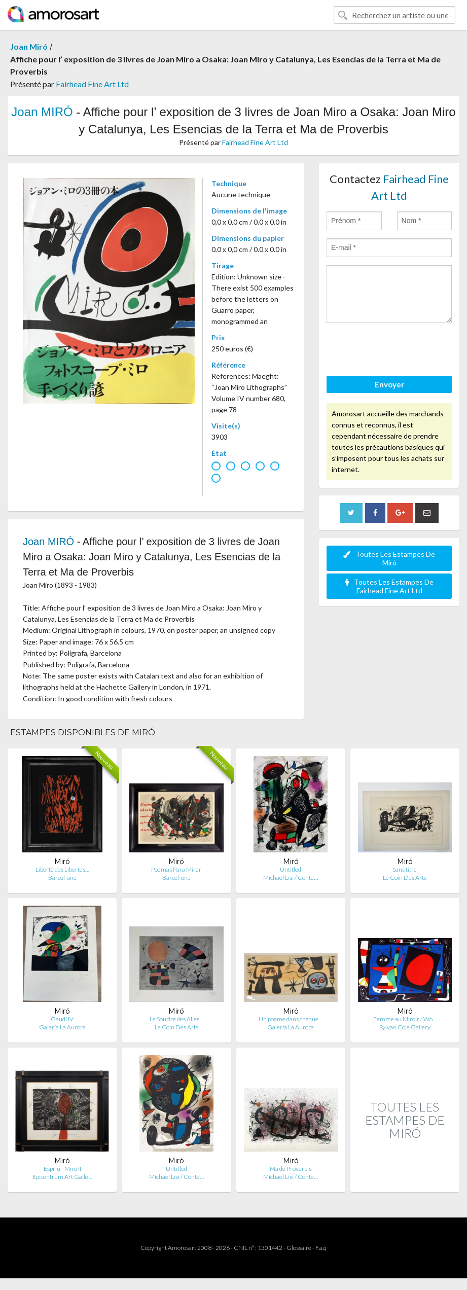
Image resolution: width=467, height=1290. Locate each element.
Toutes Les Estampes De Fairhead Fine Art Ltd (389, 586)
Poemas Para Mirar (176, 869)
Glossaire (298, 1247)
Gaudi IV (62, 1019)
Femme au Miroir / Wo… (405, 1019)
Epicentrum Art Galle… (62, 1176)
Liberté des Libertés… (62, 869)
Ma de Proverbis (290, 1168)
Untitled (290, 869)
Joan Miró (29, 46)
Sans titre (404, 869)
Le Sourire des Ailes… (176, 1019)
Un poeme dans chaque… (290, 1019)
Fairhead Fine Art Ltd (92, 84)
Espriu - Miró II (62, 1168)
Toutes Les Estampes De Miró (389, 558)
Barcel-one (62, 877)
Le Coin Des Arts (404, 877)
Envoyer (389, 384)
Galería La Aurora (62, 1027)
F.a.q (321, 1247)
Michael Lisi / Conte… (290, 877)
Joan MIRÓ (42, 112)
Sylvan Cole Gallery (404, 1027)
